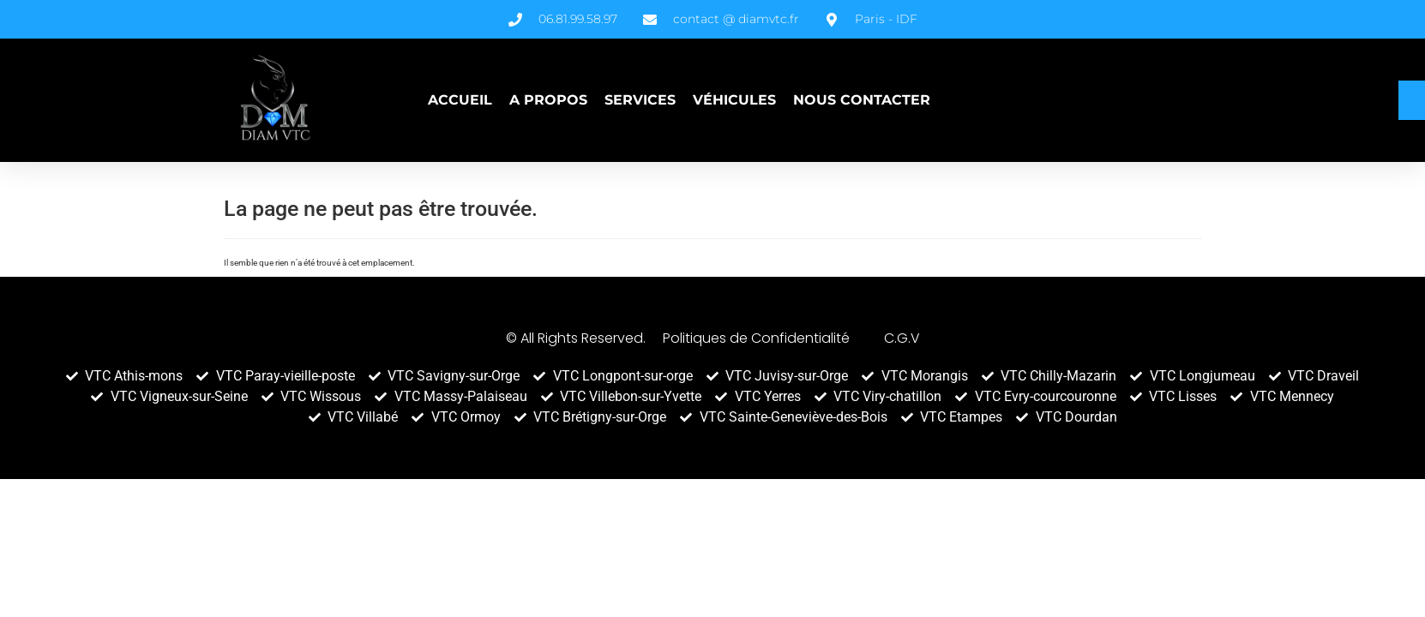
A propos (548, 100)
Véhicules (734, 100)
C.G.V (902, 338)
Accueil (460, 100)
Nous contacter (861, 100)
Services (640, 100)
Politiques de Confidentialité (756, 338)
